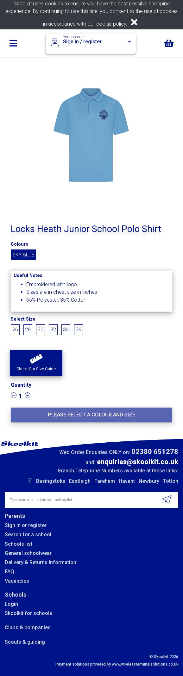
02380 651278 (154, 452)
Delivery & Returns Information (40, 562)
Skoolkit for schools (28, 613)
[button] (36, 363)
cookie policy (111, 24)
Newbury (149, 481)
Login (11, 604)
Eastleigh (80, 481)
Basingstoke (50, 481)
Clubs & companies (28, 627)
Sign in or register (26, 525)
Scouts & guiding (25, 642)
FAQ (9, 571)
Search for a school (28, 535)
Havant (127, 481)
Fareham (104, 481)
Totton (170, 481)
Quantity (21, 385)
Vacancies (17, 581)
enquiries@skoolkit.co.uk (137, 462)
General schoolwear (28, 553)
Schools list (18, 544)
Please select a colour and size (91, 415)
